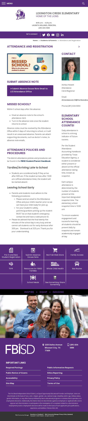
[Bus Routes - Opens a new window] (77, 265)
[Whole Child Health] (55, 265)
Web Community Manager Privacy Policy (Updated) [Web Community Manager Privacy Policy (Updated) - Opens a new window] (59, 414)
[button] (7, 3)
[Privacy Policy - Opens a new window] (64, 378)
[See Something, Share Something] (55, 280)
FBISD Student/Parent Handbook (36, 161)
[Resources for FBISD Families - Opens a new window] (33, 267)
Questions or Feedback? (37, 414)
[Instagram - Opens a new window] (57, 35)
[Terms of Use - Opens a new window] (64, 383)
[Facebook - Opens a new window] (48, 35)
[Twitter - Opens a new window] (44, 35)
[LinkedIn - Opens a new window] (62, 35)
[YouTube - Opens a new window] (53, 35)
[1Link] (11, 265)
